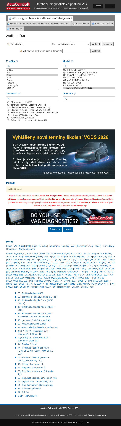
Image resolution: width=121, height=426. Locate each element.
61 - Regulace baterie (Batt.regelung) (35, 385)
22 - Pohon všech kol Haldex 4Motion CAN (32, 120)
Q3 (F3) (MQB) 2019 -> (89, 70)
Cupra (32, 80)
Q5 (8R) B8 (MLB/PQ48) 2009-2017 (89, 72)
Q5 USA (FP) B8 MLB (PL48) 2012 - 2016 (72, 256)
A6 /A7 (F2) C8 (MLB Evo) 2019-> (47, 275)
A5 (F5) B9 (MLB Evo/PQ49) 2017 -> (63, 271)
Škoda (32, 70)
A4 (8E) (83, 265)
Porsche (32, 83)
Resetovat (107, 44)
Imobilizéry (12, 249)
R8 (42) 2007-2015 (89, 83)
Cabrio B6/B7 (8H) (27, 268)
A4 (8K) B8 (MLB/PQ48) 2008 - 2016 (55, 268)
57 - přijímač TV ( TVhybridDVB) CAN (35, 381)
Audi (32, 75)
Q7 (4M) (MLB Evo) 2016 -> (89, 80)
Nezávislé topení (27, 249)
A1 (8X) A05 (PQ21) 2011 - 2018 (49, 262)
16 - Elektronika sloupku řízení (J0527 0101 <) (32, 107)
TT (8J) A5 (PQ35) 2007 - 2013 (89, 88)
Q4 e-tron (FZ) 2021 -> (104, 256)
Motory (98, 246)
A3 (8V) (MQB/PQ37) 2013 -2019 (53, 265)
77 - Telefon (23, 392)
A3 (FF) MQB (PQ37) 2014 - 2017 (22, 253)
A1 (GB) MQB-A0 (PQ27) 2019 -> (81, 262)
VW (32, 72)
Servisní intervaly (85, 246)
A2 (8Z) (102, 262)
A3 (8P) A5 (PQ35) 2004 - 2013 (22, 265)
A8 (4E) (68, 275)
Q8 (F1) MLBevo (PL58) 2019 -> (22, 259)
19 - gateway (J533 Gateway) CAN (32, 115)
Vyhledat (96, 44)
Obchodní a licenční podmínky (76, 422)
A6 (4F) (94, 271)
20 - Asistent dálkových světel (32, 117)
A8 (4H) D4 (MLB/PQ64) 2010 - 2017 (91, 275)
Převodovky (108, 246)
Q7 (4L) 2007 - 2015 (89, 77)
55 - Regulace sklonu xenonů (31, 367)
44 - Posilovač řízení (27, 344)
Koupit (68, 229)
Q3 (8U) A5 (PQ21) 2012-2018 (53, 278)
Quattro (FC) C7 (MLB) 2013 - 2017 (56, 259)
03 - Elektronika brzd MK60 (32, 102)
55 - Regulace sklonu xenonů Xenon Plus (37, 378)
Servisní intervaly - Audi (83, 287)
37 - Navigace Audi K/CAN (39, 287)
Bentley (32, 88)
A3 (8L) (111, 262)
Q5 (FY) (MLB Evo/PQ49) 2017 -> (89, 75)
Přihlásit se (55, 229)
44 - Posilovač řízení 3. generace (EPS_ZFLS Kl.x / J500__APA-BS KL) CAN (35, 351)
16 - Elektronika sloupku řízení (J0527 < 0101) (32, 110)
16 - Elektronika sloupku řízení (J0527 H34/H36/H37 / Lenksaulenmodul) (32, 112)
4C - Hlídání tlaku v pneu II (30, 364)
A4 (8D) (74, 265)
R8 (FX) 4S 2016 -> (89, 85)
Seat (32, 77)
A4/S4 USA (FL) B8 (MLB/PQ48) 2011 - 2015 (61, 253)
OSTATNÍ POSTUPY (27, 396)
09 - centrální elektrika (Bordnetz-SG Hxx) (32, 105)
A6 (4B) (85, 271)
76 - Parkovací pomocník (29, 388)
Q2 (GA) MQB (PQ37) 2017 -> (91, 284)
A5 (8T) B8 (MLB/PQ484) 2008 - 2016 (92, 268)
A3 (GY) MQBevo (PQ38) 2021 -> (35, 256)
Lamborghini (32, 85)
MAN (73, 246)
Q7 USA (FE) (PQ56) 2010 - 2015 (90, 259)
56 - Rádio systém (61, 287)
